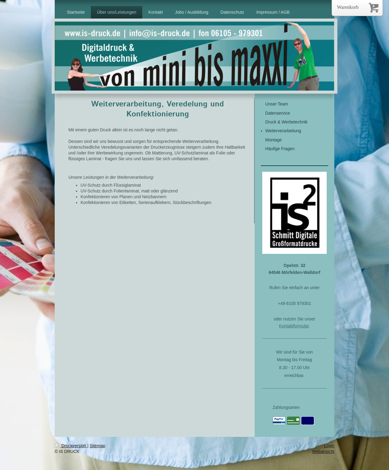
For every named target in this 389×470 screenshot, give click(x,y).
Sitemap (97, 445)
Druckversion (71, 445)
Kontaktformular (294, 325)
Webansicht (323, 451)
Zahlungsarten (286, 407)
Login (329, 445)
